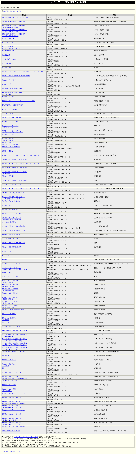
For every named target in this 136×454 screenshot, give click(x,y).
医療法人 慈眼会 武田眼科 (11, 234)
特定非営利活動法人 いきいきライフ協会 (15, 17)
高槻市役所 (5, 322)
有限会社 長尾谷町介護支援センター (13, 193)
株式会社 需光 (7, 205)
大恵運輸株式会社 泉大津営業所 (12, 88)
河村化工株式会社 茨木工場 (11, 431)
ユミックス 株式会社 (9, 222)
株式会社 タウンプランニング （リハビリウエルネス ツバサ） (22, 71)
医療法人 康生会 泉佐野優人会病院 (13, 243)
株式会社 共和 (7, 251)
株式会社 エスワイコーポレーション (13, 393)
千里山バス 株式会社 (9, 314)
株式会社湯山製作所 (8, 51)
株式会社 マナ (7, 272)
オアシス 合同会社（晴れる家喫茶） (13, 226)
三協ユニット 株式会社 (9, 380)
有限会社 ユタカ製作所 (9, 109)
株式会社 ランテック (9, 360)
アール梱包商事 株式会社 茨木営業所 (14, 330)
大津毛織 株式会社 (8, 96)
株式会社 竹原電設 (8, 113)
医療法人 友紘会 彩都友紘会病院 (13, 309)
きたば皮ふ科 (6, 55)
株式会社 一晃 (7, 84)
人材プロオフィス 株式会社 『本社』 (14, 230)
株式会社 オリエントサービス (11, 372)
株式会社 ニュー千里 (9, 385)
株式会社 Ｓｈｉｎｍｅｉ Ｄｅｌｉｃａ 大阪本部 (18, 101)
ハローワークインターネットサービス (26, 437)
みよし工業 (5, 255)
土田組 (4, 368)
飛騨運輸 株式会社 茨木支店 (11, 397)
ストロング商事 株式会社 (10, 238)
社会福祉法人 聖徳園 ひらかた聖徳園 (14, 159)
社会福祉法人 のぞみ (9, 59)
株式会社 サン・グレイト (10, 293)
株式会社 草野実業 (8, 38)
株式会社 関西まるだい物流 (11, 326)
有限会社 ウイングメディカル (11, 213)
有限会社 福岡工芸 (8, 176)
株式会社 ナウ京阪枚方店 (10, 209)
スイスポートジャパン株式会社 (11, 263)
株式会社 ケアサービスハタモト (12, 117)
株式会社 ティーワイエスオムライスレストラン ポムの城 (20, 155)
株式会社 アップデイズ (9, 80)
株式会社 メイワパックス (10, 122)
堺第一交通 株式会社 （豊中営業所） (14, 21)
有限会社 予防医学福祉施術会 (11, 247)
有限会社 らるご (7, 67)
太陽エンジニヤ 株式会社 (10, 276)
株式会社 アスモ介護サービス (11, 184)
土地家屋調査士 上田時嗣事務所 (12, 105)
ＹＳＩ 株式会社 (7, 42)
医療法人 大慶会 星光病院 (11, 201)
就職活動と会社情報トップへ (12, 11)
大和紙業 (4, 259)
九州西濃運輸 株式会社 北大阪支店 (13, 351)
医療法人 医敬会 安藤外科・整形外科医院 (16, 76)
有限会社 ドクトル (8, 134)
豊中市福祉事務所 (7, 63)
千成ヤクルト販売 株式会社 (11, 147)
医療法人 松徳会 (7, 151)
